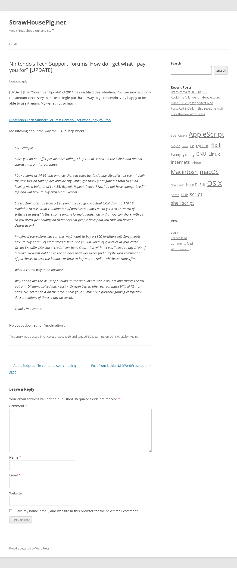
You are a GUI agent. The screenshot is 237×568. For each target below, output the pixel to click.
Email (15, 475)
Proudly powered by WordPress (29, 548)
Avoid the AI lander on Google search (196, 97)
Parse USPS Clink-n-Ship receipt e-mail (197, 108)
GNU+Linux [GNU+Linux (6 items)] (208, 154)
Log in (175, 232)
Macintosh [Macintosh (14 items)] (184, 172)
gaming (99, 336)
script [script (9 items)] (196, 194)
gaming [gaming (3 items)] (188, 154)
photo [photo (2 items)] (175, 195)
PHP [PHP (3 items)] (184, 194)
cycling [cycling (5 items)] (202, 145)
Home (13, 44)
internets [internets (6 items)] (180, 162)
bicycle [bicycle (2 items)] (175, 146)
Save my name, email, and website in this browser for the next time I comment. (77, 511)
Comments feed (182, 243)
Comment (18, 406)
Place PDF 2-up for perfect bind (192, 103)
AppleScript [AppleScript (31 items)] (206, 134)
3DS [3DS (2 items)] (173, 135)
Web (68, 336)
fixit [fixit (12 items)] (216, 145)
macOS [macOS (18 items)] (209, 172)
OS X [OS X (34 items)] (214, 183)
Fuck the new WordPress (188, 114)
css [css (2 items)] (192, 146)
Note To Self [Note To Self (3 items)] (195, 184)
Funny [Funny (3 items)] (176, 154)
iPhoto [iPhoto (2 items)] (196, 163)
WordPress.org (181, 249)
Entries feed (179, 238)
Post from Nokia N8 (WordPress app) (121, 365)
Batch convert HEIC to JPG (188, 92)
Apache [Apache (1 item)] (182, 135)
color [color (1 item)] (185, 146)
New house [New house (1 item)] (177, 185)
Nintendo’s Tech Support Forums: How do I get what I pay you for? (60, 120)
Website (15, 493)
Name (15, 457)
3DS (90, 336)
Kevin (133, 336)
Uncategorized (53, 336)
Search (176, 63)
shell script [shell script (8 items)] (182, 203)
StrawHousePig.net (37, 22)
